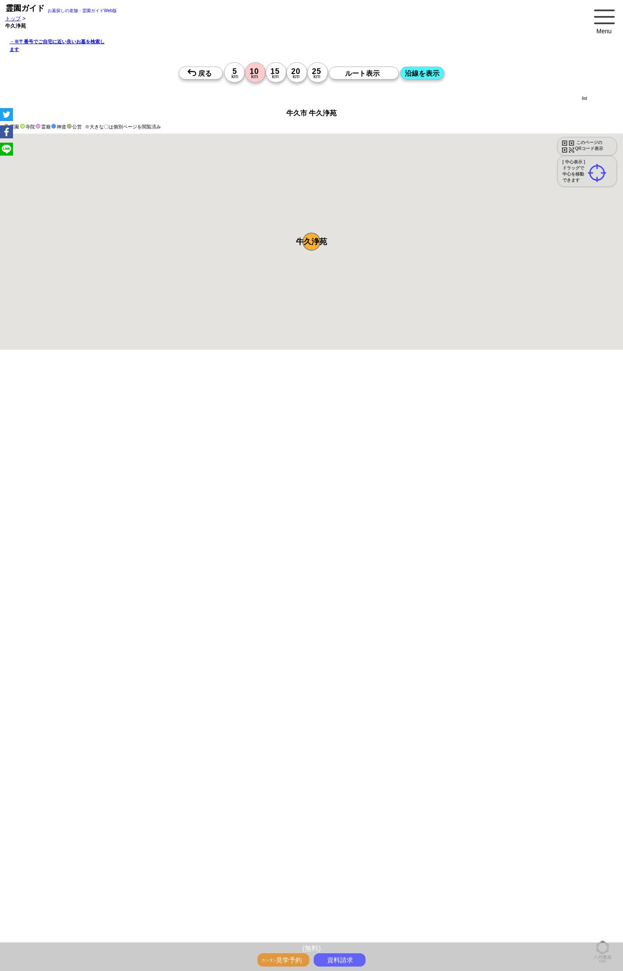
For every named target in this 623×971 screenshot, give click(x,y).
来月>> (360, 868)
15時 (253, 939)
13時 (253, 929)
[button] (311, 242)
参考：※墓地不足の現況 (237, 725)
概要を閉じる (118, 478)
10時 (253, 918)
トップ (13, 18)
